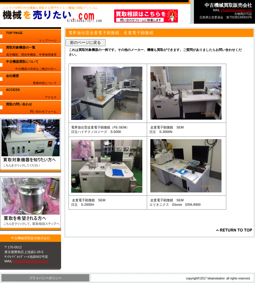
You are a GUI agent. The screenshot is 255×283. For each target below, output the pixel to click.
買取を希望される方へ (30, 203)
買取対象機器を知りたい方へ (30, 145)
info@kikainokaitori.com (236, 10)
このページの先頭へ (234, 230)
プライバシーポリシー (45, 278)
